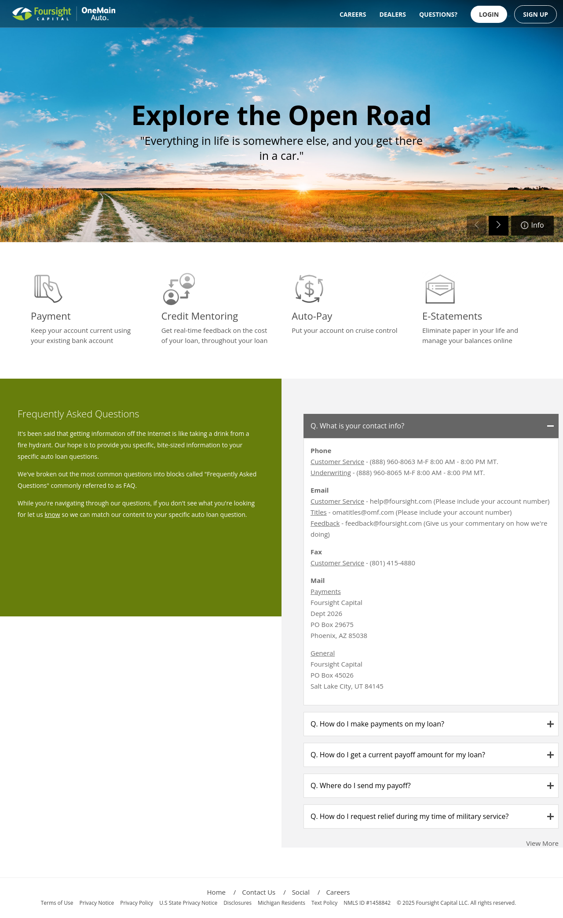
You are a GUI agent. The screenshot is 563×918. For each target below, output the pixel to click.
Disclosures (237, 903)
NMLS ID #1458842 (367, 903)
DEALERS (392, 14)
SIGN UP (535, 14)
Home (221, 892)
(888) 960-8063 (392, 461)
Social (306, 892)
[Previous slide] (476, 225)
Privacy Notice (96, 903)
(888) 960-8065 (379, 472)
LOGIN (489, 14)
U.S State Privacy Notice (188, 903)
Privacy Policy (136, 903)
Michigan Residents (281, 903)
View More (542, 843)
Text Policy (324, 903)
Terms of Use (57, 903)
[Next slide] (498, 225)
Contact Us (263, 892)
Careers (338, 892)
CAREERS (353, 14)
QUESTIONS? (438, 14)
